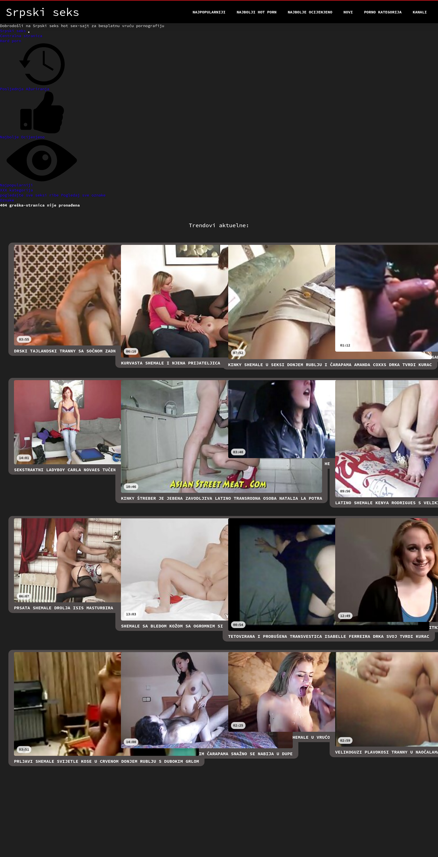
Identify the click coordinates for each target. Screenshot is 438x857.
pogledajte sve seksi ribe (30, 195)
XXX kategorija (16, 190)
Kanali (420, 12)
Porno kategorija (382, 12)
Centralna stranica (21, 35)
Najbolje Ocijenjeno (310, 12)
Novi (348, 12)
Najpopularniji (209, 12)
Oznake (7, 200)
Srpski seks (14, 30)
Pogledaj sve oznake (83, 195)
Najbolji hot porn (257, 12)
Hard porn (10, 40)
